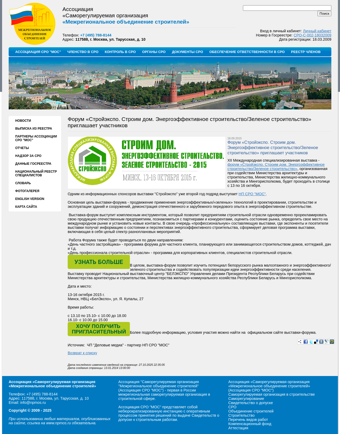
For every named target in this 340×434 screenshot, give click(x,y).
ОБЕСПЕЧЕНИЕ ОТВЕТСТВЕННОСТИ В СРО (247, 52)
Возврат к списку (82, 353)
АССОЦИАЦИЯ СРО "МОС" (38, 52)
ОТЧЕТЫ (22, 148)
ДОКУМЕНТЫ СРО (187, 52)
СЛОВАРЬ (23, 183)
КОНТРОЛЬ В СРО (120, 52)
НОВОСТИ (23, 121)
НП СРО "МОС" (252, 194)
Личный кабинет (317, 31)
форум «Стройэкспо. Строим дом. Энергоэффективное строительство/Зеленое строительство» (276, 166)
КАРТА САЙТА (26, 207)
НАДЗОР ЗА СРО (28, 156)
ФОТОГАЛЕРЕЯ (27, 191)
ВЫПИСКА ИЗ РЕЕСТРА (33, 128)
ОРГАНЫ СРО (154, 52)
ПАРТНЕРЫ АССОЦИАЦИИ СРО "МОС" (36, 138)
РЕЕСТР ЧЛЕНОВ (306, 52)
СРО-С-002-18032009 (312, 35)
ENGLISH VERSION (29, 199)
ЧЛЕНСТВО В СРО (82, 52)
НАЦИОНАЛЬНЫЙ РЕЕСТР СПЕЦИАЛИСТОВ (36, 173)
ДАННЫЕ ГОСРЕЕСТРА (33, 164)
